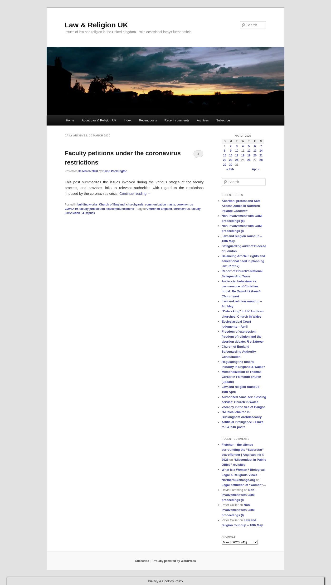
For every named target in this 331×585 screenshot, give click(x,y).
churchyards (134, 204)
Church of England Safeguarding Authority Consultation (239, 351)
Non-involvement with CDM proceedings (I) (238, 495)
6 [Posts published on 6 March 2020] (255, 146)
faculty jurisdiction (92, 208)
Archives (203, 120)
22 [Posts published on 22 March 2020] (224, 160)
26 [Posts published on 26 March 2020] (248, 160)
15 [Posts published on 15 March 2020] (224, 155)
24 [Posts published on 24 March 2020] (236, 160)
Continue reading (135, 193)
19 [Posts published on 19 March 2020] (248, 155)
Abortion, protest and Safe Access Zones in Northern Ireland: (241, 206)
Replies (88, 213)
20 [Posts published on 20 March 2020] (255, 155)
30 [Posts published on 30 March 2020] (230, 164)
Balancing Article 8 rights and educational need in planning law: (243, 261)
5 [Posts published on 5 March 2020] (249, 146)
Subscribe (223, 120)
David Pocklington (114, 171)
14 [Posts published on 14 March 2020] (261, 150)
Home (70, 120)
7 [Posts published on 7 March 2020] (261, 146)
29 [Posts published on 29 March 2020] (224, 164)
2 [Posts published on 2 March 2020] (231, 146)
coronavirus (182, 208)
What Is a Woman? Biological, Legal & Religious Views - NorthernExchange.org (244, 474)
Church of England (112, 204)
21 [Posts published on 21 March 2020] (261, 155)
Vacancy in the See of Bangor (243, 407)
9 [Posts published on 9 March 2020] (231, 150)
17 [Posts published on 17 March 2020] (236, 155)
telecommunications (120, 208)
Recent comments (177, 120)
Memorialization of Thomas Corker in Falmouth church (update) (242, 377)
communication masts (160, 204)
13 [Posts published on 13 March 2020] (255, 150)
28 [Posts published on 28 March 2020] (261, 160)
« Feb (230, 169)
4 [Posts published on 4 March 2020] (243, 146)
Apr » (255, 169)
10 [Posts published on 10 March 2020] (236, 150)
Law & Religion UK (96, 25)
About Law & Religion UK (99, 120)
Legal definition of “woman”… (244, 485)
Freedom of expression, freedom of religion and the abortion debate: (243, 336)
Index (127, 120)
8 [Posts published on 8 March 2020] (224, 150)
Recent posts (148, 120)
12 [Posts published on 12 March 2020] (248, 150)
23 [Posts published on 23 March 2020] (230, 160)
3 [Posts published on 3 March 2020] (237, 146)
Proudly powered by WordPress (174, 561)
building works (87, 204)
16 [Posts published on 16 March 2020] (230, 155)
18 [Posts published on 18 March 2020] (242, 155)
